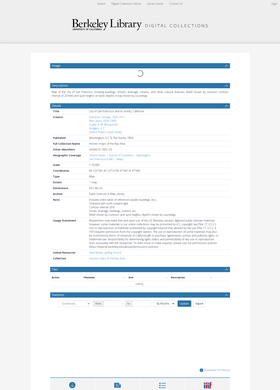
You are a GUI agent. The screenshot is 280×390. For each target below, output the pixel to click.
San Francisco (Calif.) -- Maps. (106, 159)
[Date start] (113, 303)
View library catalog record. (105, 252)
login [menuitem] (274, 3)
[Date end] (141, 303)
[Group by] (74, 303)
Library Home (155, 3)
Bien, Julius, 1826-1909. (102, 121)
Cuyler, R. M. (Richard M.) (103, 124)
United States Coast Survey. (105, 132)
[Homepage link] (140, 23)
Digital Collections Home (126, 3)
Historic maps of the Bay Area (107, 258)
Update (184, 303)
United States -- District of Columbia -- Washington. (120, 155)
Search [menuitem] (101, 3)
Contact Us (176, 3)
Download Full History (215, 370)
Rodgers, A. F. (97, 128)
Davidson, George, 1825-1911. (107, 117)
